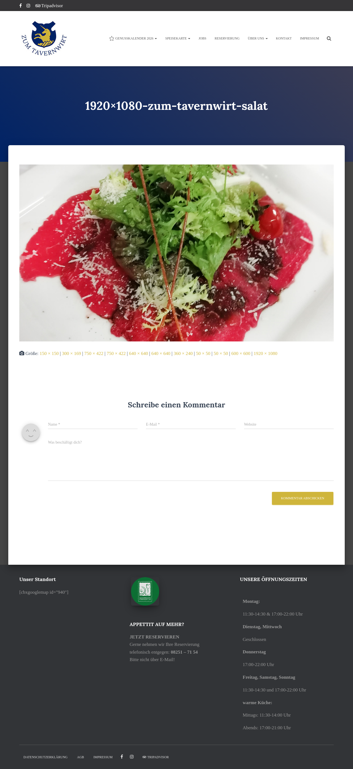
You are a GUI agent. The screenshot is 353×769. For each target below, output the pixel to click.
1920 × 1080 (265, 353)
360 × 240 (183, 353)
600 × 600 (240, 353)
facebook (122, 757)
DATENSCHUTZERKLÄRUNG (45, 757)
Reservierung (227, 38)
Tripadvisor (49, 5)
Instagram (28, 6)
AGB (80, 757)
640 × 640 (138, 353)
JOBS (202, 38)
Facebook (21, 6)
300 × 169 (71, 353)
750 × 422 (93, 353)
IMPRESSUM (309, 38)
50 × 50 (203, 353)
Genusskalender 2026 (133, 38)
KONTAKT (284, 38)
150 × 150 (49, 353)
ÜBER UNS (258, 38)
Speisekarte (177, 38)
